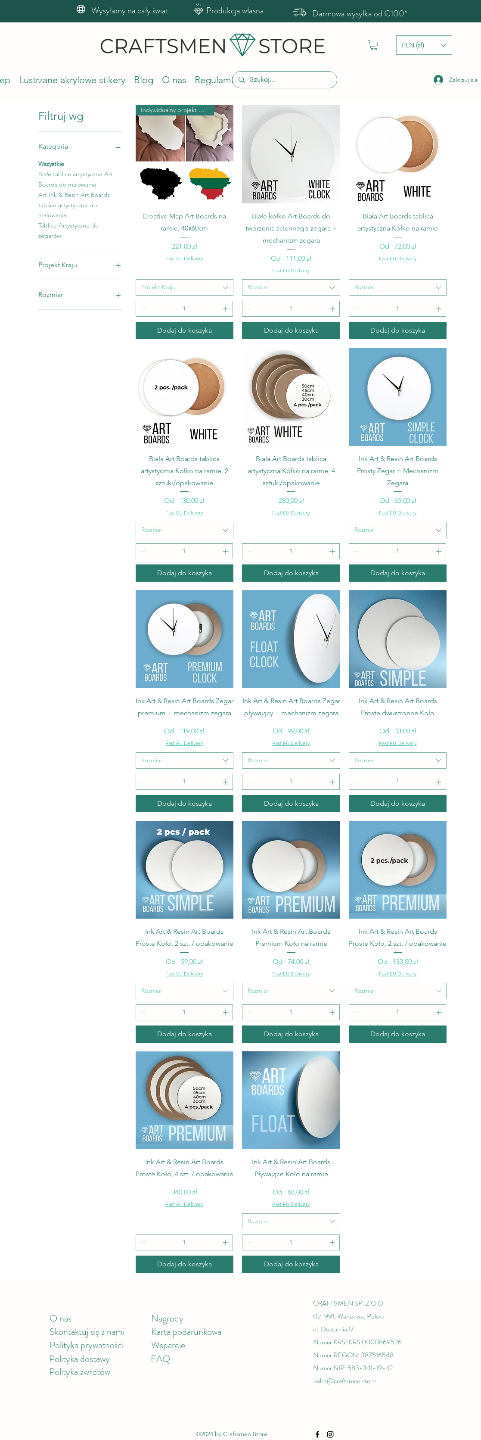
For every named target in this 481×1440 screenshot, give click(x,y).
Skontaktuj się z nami (87, 1331)
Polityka (64, 1358)
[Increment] (226, 308)
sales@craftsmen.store (344, 1381)
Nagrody (167, 1318)
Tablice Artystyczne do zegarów (68, 230)
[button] (374, 45)
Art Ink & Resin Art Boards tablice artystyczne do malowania (74, 204)
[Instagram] (330, 1434)
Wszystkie (51, 163)
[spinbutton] (184, 308)
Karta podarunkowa (186, 1331)
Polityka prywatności (87, 1345)
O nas (60, 1318)
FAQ (160, 1358)
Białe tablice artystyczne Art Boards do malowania (75, 178)
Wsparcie (168, 1345)
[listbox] (424, 45)
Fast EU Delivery (184, 258)
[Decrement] (142, 308)
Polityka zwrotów (79, 1371)
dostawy (95, 1358)
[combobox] (185, 287)
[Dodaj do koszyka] (185, 330)
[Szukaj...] (284, 80)
